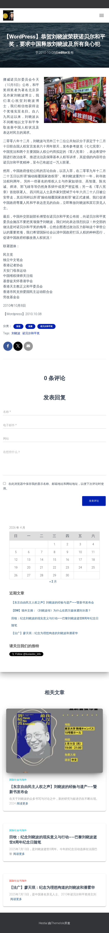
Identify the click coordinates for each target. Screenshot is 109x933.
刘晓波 (16, 333)
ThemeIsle (57, 923)
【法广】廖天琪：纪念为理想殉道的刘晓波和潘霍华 (44, 633)
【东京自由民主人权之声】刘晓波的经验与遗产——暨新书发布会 (52, 602)
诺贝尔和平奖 (46, 326)
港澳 (30, 326)
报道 (18, 326)
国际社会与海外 (18, 779)
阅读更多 (22, 803)
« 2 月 (53, 581)
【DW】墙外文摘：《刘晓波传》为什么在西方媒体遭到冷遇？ (51, 610)
